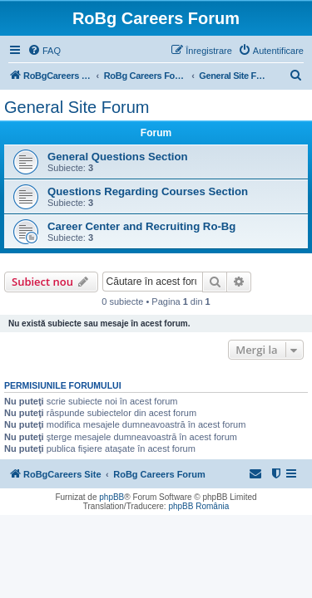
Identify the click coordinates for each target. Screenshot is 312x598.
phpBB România (198, 506)
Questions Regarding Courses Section (147, 191)
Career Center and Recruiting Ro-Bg (141, 226)
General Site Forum (77, 107)
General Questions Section (117, 156)
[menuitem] (44, 51)
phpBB (111, 497)
